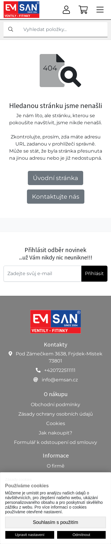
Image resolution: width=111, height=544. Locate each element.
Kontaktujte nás (55, 196)
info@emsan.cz (60, 380)
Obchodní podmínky (55, 404)
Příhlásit (94, 273)
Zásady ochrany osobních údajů (55, 414)
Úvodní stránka (55, 178)
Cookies (55, 423)
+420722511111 (59, 370)
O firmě (56, 466)
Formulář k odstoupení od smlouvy (55, 442)
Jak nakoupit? (55, 433)
